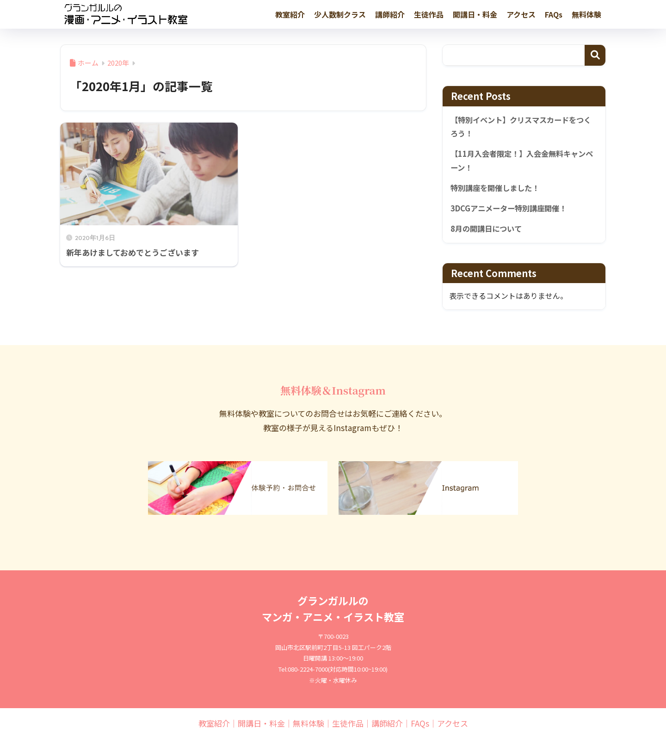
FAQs (553, 14)
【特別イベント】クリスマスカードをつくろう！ (521, 127)
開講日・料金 (475, 14)
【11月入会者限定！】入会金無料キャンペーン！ (521, 162)
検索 (595, 55)
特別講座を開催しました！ (497, 189)
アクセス (521, 14)
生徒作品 (429, 14)
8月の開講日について (487, 231)
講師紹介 (390, 14)
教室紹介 (290, 14)
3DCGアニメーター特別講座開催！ (511, 210)
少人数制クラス (340, 14)
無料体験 (586, 14)
